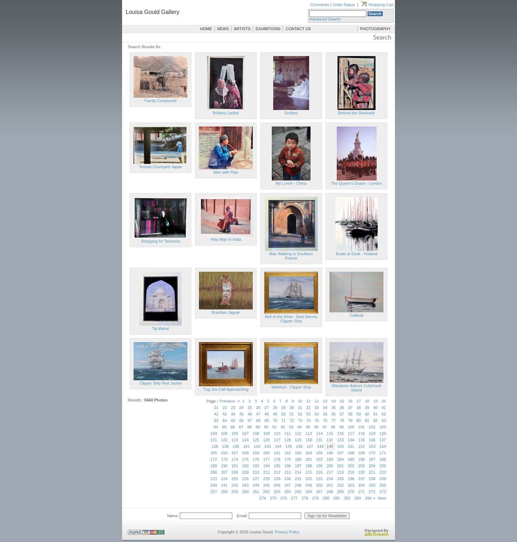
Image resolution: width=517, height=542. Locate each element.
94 (300, 427)
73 (300, 420)
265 (298, 492)
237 (361, 479)
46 (250, 414)
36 (342, 407)
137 (382, 440)
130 (309, 440)
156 (224, 453)
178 (277, 459)
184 (340, 459)
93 (291, 427)
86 (232, 427)
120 (382, 433)
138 (214, 446)
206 (213, 472)
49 (275, 414)
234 (330, 479)
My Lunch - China (291, 183)
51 (291, 414)
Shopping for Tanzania (160, 241)
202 (351, 466)
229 (277, 479)
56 (333, 414)
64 (225, 420)
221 (372, 472)
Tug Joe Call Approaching (225, 389)
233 (319, 479)
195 (277, 466)
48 (266, 414)
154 (382, 446)
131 (319, 440)
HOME (206, 29)
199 (319, 466)
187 (372, 459)
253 (351, 485)
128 (287, 440)
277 (294, 498)
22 (225, 407)
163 (298, 453)
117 (351, 433)
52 (300, 414)
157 (235, 453)
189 (213, 466)
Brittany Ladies (226, 113)
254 (361, 485)
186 (361, 459)
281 (336, 498)
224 (224, 479)
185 (351, 459)
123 (235, 440)
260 (245, 492)
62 (384, 414)
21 (216, 407)
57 (342, 414)
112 (298, 433)
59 (359, 414)
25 (250, 407)
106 (235, 433)
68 (258, 420)
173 (224, 459)
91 (275, 427)
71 (283, 420)
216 (319, 472)
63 (216, 420)
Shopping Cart (376, 5)
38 (359, 407)
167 (340, 453)
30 (291, 407)
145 (288, 446)
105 (224, 433)
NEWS (223, 29)
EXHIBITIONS (268, 29)
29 (283, 407)
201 (340, 466)
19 (375, 401)
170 (372, 453)
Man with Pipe (225, 172)
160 (266, 453)
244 (256, 485)
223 (213, 479)
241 (224, 485)
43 (225, 414)
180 (298, 459)
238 (372, 479)
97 (324, 427)
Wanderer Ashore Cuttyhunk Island (356, 387)
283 (357, 498)
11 (308, 401)
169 (361, 453)
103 (382, 427)
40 (375, 407)
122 (224, 440)
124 (245, 440)
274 (262, 498)
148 (320, 446)
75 (317, 420)
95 (308, 427)
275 (273, 498)
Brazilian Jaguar (226, 312)
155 (213, 453)
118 (361, 433)
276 (283, 498)
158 (245, 453)
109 (266, 433)
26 (258, 407)
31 (300, 407)
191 (235, 466)
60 (367, 414)
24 (241, 407)
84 (216, 427)
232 (309, 479)
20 (384, 401)
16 (350, 401)
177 (266, 459)
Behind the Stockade (356, 113)
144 (278, 446)
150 (340, 446)
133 (340, 440)
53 (308, 414)
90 (266, 427)
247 (287, 485)
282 (347, 498)
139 (225, 446)
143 (267, 446)
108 (256, 433)
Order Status (343, 5)
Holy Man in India (226, 239)
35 (333, 407)
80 (359, 420)
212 (277, 472)
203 (361, 466)
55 (325, 414)
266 (309, 492)
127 (277, 440)
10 (300, 401)
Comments (319, 5)
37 (350, 407)
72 (291, 420)
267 (319, 492)
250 (319, 485)
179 (287, 459)
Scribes (291, 113)
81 (367, 420)
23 (233, 407)
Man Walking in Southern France (291, 256)
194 (266, 466)
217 (330, 472)
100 (351, 427)
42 (216, 414)
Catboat (357, 315)
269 (340, 492)
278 (305, 498)
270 (351, 492)
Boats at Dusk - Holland (356, 254)
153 (372, 446)
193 (256, 466)
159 (256, 453)
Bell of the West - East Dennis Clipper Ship (291, 318)
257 (213, 492)
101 (361, 427)
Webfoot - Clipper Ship (291, 387)
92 (283, 427)
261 (256, 492)
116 (340, 433)
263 (277, 492)
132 (330, 440)
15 (342, 401)
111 (287, 433)
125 (256, 440)
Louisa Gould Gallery (152, 12)
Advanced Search (325, 19)
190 (224, 466)
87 (241, 427)
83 (384, 420)
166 (330, 453)
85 (224, 427)
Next (382, 498)
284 (368, 498)
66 (241, 420)
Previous (227, 401)
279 (315, 498)
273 (382, 492)
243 (245, 485)
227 (256, 479)
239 (382, 479)
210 (256, 472)
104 (213, 433)
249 (309, 485)
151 (351, 446)
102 (372, 427)
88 (249, 427)
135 (361, 440)
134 (351, 440)
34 (325, 407)
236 (351, 479)
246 (277, 485)
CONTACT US (298, 29)
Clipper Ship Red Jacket (160, 383)
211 (266, 472)
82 (375, 420)
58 (350, 414)
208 (235, 472)
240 (213, 485)
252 (340, 485)
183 (330, 459)
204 (372, 466)
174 (235, 459)
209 (245, 472)
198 (309, 466)
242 (235, 485)
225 (235, 479)
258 (224, 492)
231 (298, 479)
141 (246, 446)
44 (233, 414)
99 (341, 427)
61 (375, 414)
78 (342, 420)
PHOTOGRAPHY (375, 29)
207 (224, 472)
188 (382, 459)
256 (382, 485)
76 (325, 420)
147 (310, 446)
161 (277, 453)
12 (317, 401)
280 (326, 498)
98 (333, 427)
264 (287, 492)
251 (330, 485)
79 (350, 420)
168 (351, 453)
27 (266, 407)
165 (319, 453)
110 (277, 433)
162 (287, 453)
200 (330, 466)
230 (287, 479)
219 (351, 472)
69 (266, 420)
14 (333, 401)
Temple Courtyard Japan (160, 167)
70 (275, 420)
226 (245, 479)
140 (236, 446)
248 (298, 485)
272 (372, 492)
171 (382, 453)
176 (256, 459)
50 (283, 414)
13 (325, 401)
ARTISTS (242, 29)
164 (309, 453)
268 (330, 492)
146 (299, 446)
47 (258, 414)
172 (213, 459)
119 (372, 433)
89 (258, 427)
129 (298, 440)
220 (361, 472)
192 (245, 466)
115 (330, 433)
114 (319, 433)
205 (382, 466)
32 (308, 407)
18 (367, 401)
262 (266, 492)
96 (316, 427)
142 (257, 446)
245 (266, 485)
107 (245, 433)
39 (367, 407)
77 (333, 420)
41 (384, 407)
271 (361, 492)
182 (319, 459)
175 (245, 459)
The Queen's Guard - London (356, 183)
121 (213, 440)
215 (309, 472)
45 (241, 414)
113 (309, 433)
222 (382, 472)
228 (266, 479)
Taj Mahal (160, 328)
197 (298, 466)
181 (309, 459)
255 (372, 485)
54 (317, 414)
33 (317, 407)
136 (372, 440)
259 (235, 492)
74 (308, 420)
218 (340, 472)
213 (287, 472)
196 (287, 466)
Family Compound (160, 100)
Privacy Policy (287, 532)
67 (250, 420)
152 (361, 446)
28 (275, 407)
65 (233, 420)
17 (359, 401)
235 (340, 479)
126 (266, 440)
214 (298, 472)
